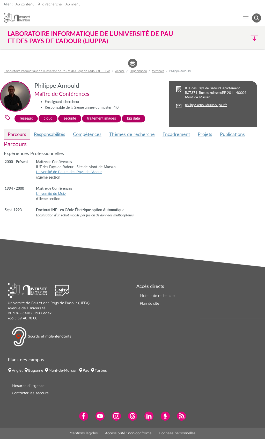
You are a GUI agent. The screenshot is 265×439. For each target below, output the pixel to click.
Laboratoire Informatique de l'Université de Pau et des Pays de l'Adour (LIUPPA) (57, 71)
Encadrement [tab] (176, 134)
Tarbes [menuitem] (101, 370)
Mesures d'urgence (28, 385)
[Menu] (246, 18)
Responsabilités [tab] (49, 134)
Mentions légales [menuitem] (84, 433)
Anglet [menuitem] (17, 370)
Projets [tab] (205, 134)
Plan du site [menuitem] (149, 303)
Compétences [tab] (87, 134)
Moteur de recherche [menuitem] (157, 295)
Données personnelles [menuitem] (177, 433)
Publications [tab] (232, 134)
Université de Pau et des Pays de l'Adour (69, 172)
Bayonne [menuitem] (35, 370)
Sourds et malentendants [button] (41, 336)
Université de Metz (51, 194)
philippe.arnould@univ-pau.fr (206, 105)
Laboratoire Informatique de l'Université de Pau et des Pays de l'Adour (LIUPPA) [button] (90, 37)
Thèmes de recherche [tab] (132, 134)
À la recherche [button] (50, 4)
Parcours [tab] (17, 134)
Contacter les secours (30, 393)
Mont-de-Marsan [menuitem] (63, 370)
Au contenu (25, 4)
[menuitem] (84, 416)
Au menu (72, 4)
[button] (230, 37)
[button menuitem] (256, 18)
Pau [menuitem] (86, 370)
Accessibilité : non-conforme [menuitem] (128, 433)
